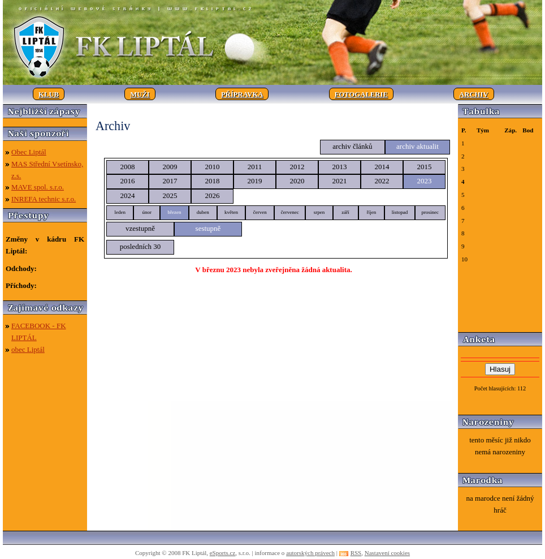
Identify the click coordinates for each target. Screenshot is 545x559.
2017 (170, 181)
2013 (339, 166)
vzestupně (140, 228)
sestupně (208, 228)
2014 (382, 166)
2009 (170, 166)
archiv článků (352, 146)
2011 (255, 166)
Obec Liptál (28, 152)
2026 (212, 195)
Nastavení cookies (387, 552)
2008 (127, 166)
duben (203, 212)
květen (231, 212)
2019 (255, 181)
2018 (212, 181)
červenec (290, 212)
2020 (297, 181)
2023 (424, 181)
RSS (356, 552)
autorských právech (310, 552)
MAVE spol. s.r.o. (37, 187)
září (345, 212)
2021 (339, 181)
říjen (372, 212)
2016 (127, 181)
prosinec (430, 212)
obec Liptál (28, 349)
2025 (170, 195)
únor (147, 212)
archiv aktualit (417, 146)
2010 (212, 166)
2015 (424, 166)
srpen (319, 212)
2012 (297, 166)
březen (174, 212)
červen (260, 212)
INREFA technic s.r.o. (43, 199)
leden (120, 212)
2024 (127, 195)
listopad (400, 212)
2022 (382, 181)
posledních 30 (140, 246)
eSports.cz (223, 552)
